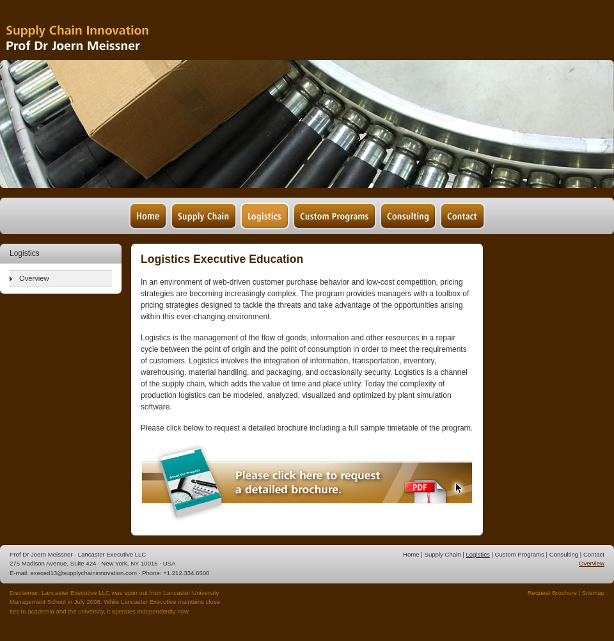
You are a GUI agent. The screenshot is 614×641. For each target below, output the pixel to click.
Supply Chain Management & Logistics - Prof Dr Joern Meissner (95, 30)
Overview (34, 278)
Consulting (563, 554)
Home (411, 554)
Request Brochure (552, 592)
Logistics (477, 554)
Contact (593, 554)
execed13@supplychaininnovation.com (84, 572)
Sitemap (593, 592)
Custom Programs (519, 554)
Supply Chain (442, 554)
